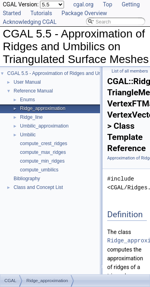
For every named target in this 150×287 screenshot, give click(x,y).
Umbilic (28, 135)
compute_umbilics (39, 170)
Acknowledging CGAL (29, 22)
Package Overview (84, 13)
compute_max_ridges (43, 152)
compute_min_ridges (42, 161)
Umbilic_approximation (44, 126)
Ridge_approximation (42, 108)
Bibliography (27, 178)
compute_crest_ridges (43, 143)
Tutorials (41, 13)
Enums (27, 99)
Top (107, 4)
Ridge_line (31, 117)
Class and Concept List (38, 187)
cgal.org (83, 4)
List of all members (130, 71)
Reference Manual (33, 91)
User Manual (27, 82)
